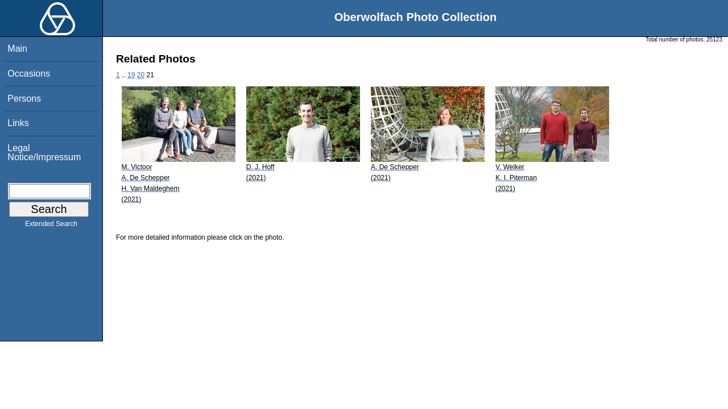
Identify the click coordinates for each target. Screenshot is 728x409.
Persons (24, 98)
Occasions (28, 73)
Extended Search (51, 226)
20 (140, 75)
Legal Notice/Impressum (44, 152)
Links (17, 123)
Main (17, 48)
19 (131, 75)
